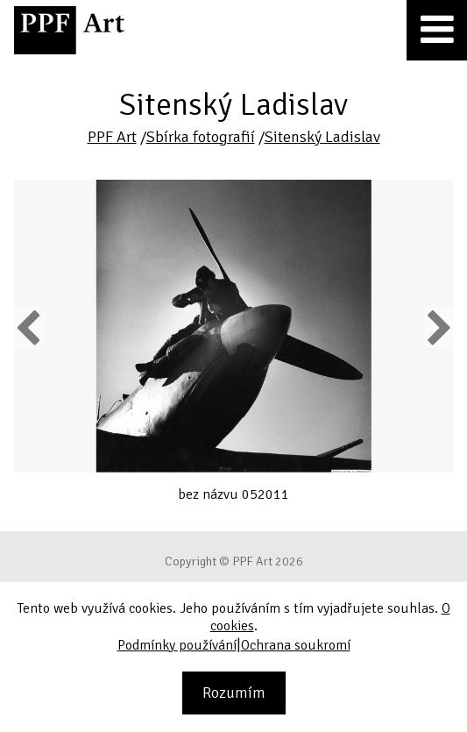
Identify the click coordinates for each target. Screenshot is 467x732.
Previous (29, 327)
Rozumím (233, 692)
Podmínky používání (177, 645)
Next (437, 327)
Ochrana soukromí (295, 645)
